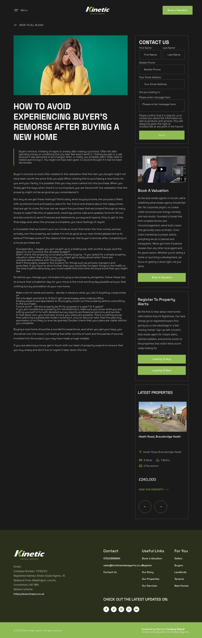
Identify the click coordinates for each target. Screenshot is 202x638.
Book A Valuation (162, 277)
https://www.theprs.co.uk (29, 594)
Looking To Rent (162, 370)
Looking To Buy (162, 359)
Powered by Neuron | (164, 630)
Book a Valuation (177, 10)
